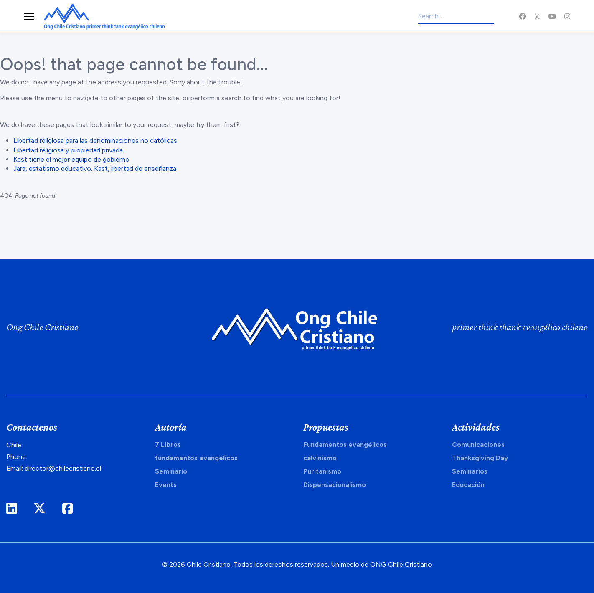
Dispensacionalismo (334, 485)
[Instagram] (567, 16)
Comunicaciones (478, 445)
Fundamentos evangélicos (345, 445)
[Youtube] (552, 16)
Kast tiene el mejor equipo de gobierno (71, 159)
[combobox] (456, 17)
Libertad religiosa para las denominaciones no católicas (95, 140)
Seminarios (469, 471)
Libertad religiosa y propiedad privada (68, 150)
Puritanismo (322, 471)
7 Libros (168, 445)
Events (166, 485)
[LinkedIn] (11, 508)
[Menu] (29, 16)
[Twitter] (537, 16)
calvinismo (320, 458)
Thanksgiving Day (480, 458)
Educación (468, 485)
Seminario (171, 471)
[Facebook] (522, 16)
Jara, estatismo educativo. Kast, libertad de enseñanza (94, 168)
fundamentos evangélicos (196, 458)
